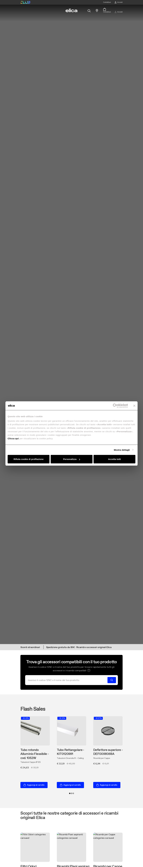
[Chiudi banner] (134, 406)
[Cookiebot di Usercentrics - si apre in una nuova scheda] (115, 405)
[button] (88, 670)
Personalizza (71, 459)
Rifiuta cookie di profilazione (28, 459)
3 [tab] (73, 793)
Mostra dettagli (122, 450)
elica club (25, 2)
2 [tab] (71, 793)
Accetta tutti (114, 459)
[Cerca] (67, 680)
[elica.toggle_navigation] (21, 10)
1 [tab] (69, 793)
